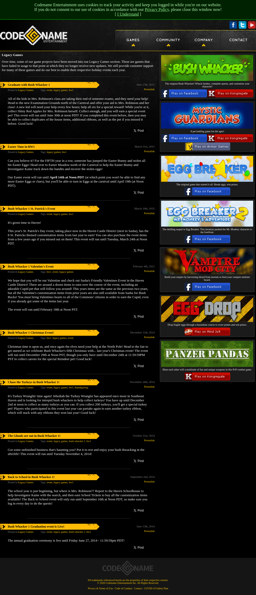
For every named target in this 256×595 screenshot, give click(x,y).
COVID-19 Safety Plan (156, 588)
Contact (138, 588)
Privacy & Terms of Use (100, 588)
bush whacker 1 (77, 441)
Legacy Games (25, 90)
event (49, 90)
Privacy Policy (157, 9)
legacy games (60, 90)
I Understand (128, 14)
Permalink (149, 89)
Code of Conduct (123, 588)
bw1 (71, 90)
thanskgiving (81, 387)
